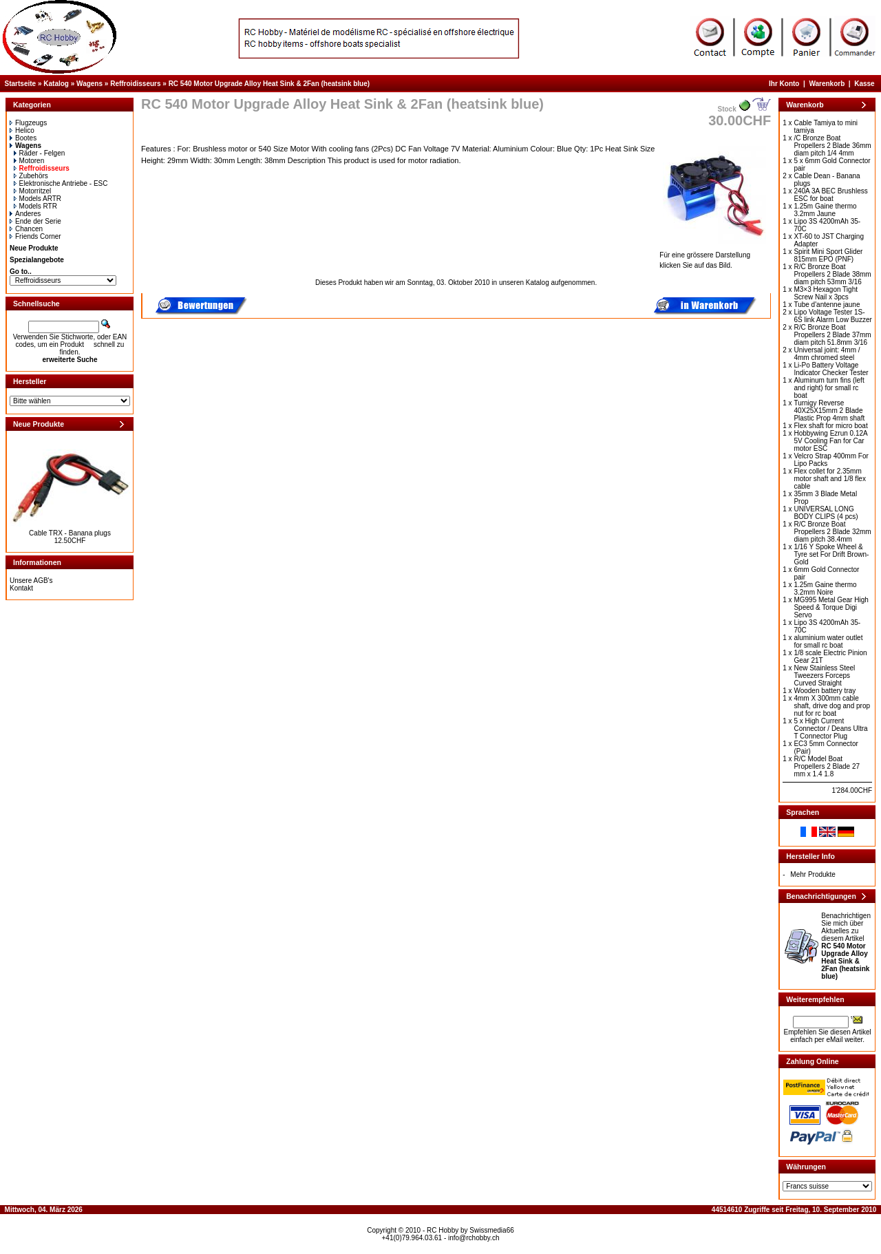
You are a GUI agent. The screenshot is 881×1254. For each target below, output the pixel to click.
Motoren (29, 160)
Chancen (26, 229)
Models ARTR (38, 198)
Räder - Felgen (39, 153)
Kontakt (21, 588)
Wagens (89, 83)
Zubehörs (31, 176)
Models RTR (35, 206)
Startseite (20, 83)
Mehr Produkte (813, 874)
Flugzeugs (28, 123)
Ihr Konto (784, 83)
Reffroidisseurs (135, 83)
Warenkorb (827, 83)
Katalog (56, 83)
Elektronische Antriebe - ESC (61, 183)
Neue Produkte (34, 248)
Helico (22, 130)
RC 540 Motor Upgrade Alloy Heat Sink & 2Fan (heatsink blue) (269, 83)
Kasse (864, 83)
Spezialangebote (37, 260)
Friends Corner (35, 236)
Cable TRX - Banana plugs (70, 533)
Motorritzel (33, 191)
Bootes (23, 138)
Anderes (25, 213)
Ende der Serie (35, 221)
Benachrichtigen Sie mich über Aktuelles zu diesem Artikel (846, 946)
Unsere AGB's (31, 580)
